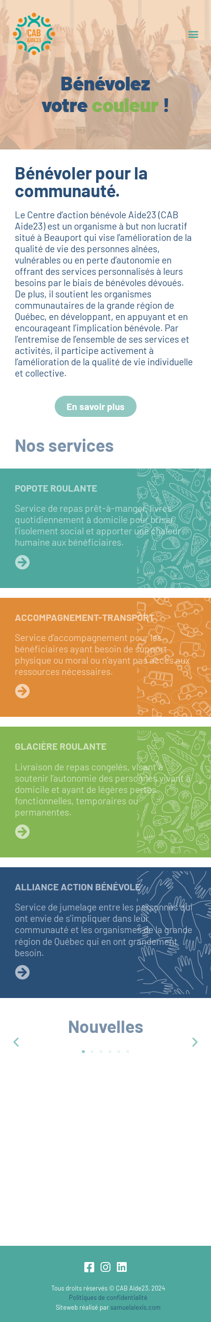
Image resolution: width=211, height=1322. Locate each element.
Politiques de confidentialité (108, 1297)
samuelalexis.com (135, 1307)
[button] (193, 34)
